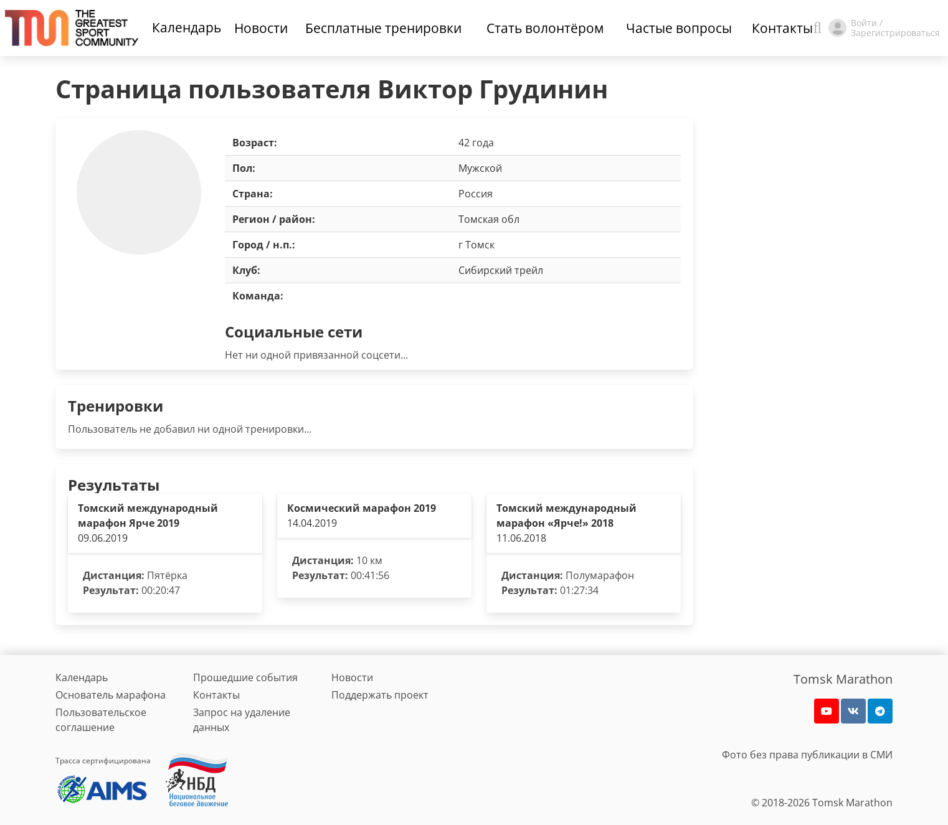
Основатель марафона (110, 695)
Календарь (186, 27)
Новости (352, 677)
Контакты (216, 695)
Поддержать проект (380, 695)
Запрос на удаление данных (241, 719)
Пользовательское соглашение (100, 719)
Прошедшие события (245, 677)
